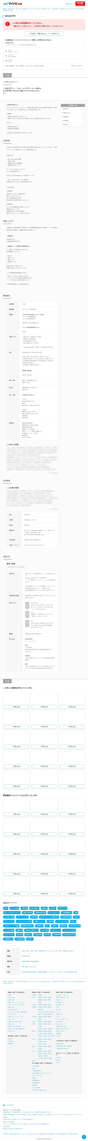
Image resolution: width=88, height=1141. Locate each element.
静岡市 (40, 1028)
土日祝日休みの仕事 (69, 934)
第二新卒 (47, 934)
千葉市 (47, 1012)
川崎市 (45, 1014)
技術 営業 (34, 917)
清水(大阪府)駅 (26, 961)
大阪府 (23, 956)
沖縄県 (46, 1056)
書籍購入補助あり (43, 972)
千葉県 (45, 1007)
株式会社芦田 (55, 8)
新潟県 (40, 1016)
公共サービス (12, 1031)
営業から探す (11, 8)
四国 (34, 1046)
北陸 (34, 1021)
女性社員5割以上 (33, 972)
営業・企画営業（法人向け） (45, 8)
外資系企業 (25, 972)
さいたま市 (41, 1012)
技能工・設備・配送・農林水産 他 (17, 1028)
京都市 (40, 1036)
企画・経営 (11, 997)
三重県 (40, 1026)
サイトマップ (25, 1134)
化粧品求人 (39, 925)
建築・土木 (11, 1024)
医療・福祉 (11, 1007)
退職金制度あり (36, 1082)
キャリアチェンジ (54, 912)
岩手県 (45, 997)
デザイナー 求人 (9, 921)
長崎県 (49, 1051)
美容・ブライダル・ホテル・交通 (16, 1004)
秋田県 (40, 1000)
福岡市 (46, 1058)
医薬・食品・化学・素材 (14, 1026)
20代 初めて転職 (9, 917)
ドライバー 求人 (9, 934)
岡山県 (49, 1039)
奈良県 (45, 1033)
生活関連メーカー (61, 1004)
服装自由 (35, 1085)
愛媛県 (49, 1046)
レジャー (59, 1012)
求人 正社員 (44, 930)
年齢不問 (24, 908)
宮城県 (49, 997)
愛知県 (49, 1024)
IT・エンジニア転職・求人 (10, 1124)
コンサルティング (61, 1024)
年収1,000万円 (35, 908)
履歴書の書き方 (7, 1112)
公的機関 (59, 1033)
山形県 (45, 1000)
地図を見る (28, 651)
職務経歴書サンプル (18, 1112)
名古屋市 (50, 1028)
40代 (6, 908)
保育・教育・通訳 (13, 1009)
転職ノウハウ (42, 1114)
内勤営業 (50, 921)
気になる (17, 707)
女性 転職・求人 (35, 1124)
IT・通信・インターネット (63, 995)
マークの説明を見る (53, 473)
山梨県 (45, 1016)
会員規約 (6, 1134)
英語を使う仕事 (73, 972)
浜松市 (45, 1028)
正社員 (10, 1038)
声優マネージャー (39, 921)
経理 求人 (30, 939)
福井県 (49, 1021)
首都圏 (34, 1007)
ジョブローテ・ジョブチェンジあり (58, 972)
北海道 (34, 995)
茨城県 (40, 1004)
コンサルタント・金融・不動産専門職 (17, 1012)
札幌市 (40, 995)
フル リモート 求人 (22, 917)
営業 (17, 8)
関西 (34, 1031)
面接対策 (35, 1114)
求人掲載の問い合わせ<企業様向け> (46, 1134)
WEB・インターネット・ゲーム (16, 1016)
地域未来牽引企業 (40, 912)
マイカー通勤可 (36, 1087)
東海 (34, 1024)
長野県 (49, 1016)
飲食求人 (55, 925)
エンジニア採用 (9, 930)
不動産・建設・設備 (61, 1026)
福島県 (49, 1000)
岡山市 (40, 1044)
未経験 (58, 1060)
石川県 (45, 1021)
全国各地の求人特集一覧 (62, 1048)
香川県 (45, 1046)
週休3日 (44, 908)
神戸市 (53, 1036)
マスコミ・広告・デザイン (63, 1019)
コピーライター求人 (62, 921)
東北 (34, 997)
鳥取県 (40, 1039)
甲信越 (34, 1016)
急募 (34, 1068)
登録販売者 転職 (66, 917)
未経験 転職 (57, 934)
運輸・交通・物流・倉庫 (62, 1028)
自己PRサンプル (29, 1112)
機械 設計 (63, 925)
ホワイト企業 (14, 908)
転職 (5, 1119)
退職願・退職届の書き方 (9, 1114)
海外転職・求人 (45, 1124)
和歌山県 (50, 1033)
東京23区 (52, 1012)
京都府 (45, 1031)
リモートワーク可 (37, 1075)
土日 (47, 925)
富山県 (40, 1021)
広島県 (40, 1041)
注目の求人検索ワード (32, 930)
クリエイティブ (12, 1014)
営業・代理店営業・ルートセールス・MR (28, 8)
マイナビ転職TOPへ (9, 1105)
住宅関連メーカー (61, 1002)
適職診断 (24, 1114)
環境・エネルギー (61, 1031)
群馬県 (49, 1004)
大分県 (45, 1053)
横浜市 (40, 1014)
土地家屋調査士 (67, 912)
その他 (58, 1036)
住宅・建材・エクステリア (29, 966)
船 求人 (73, 921)
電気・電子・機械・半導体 (15, 1021)
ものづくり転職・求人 (24, 1124)
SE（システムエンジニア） (12, 912)
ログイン (71, 3)
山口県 (45, 1041)
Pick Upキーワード (17, 1119)
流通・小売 (59, 1014)
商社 (58, 1007)
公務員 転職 (38, 934)
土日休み (52, 908)
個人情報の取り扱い (15, 1134)
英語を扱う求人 (19, 1128)
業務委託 (11, 1043)
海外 (34, 1060)
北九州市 (41, 1058)
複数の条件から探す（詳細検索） (64, 1046)
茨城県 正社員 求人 (27, 925)
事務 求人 (28, 934)
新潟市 (40, 1019)
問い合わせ (33, 1134)
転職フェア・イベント (53, 1114)
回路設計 (19, 930)
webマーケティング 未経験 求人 (49, 917)
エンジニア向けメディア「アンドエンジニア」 (71, 1114)
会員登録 (80, 3)
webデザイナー (56, 930)
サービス (59, 1009)
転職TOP (5, 8)
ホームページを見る (30, 641)
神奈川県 (41, 1009)
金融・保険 (59, 1021)
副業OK (34, 1078)
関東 (76, 912)
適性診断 (44, 1112)
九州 (34, 1051)
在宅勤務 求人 (8, 939)
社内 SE (76, 917)
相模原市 (50, 1014)
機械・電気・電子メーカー (63, 997)
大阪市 (45, 1036)
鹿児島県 (41, 1056)
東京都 (49, 1007)
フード (58, 1016)
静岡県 (45, 1024)
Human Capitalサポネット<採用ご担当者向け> (68, 1134)
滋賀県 (40, 1031)
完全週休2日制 (36, 1080)
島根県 (45, 1039)
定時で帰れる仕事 (75, 925)
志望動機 (37, 1112)
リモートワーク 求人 (69, 930)
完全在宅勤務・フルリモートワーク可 (41, 1073)
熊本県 (40, 1053)
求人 (9, 1119)
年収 (19, 1114)
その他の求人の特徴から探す (39, 1090)
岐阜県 (40, 1024)
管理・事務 (11, 1000)
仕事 (29, 1114)
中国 (34, 1039)
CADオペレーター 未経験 (12, 925)
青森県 (40, 997)
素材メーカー (60, 1000)
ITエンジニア (12, 1019)
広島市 (45, 1044)
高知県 (40, 1048)
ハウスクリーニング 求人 (24, 921)
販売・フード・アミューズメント (16, 1002)
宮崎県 (49, 1053)
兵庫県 (40, 1033)
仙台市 (40, 1002)
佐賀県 (45, 1051)
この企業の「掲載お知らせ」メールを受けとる (44, 33)
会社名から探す (60, 1043)
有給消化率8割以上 (37, 1070)
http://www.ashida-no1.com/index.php (34, 545)
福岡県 (40, 1051)
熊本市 (50, 1058)
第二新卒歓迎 (36, 1066)
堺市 (49, 1036)
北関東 (34, 1004)
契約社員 (11, 1041)
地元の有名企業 (27, 912)
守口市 (28, 956)
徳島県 (40, 1046)
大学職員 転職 (20, 939)
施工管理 (19, 934)
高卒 (58, 1062)
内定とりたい (62, 908)
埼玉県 (40, 1007)
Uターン (50, 1112)
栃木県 (45, 1004)
